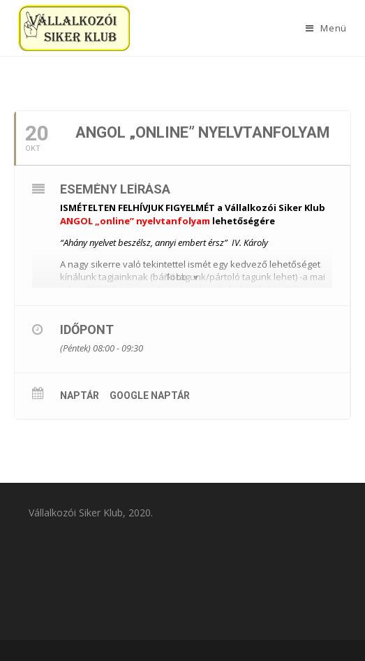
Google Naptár (150, 395)
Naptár (79, 395)
